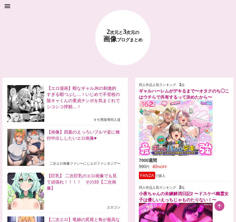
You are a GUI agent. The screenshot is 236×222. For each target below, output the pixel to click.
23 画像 (123, 35)
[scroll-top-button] (219, 206)
